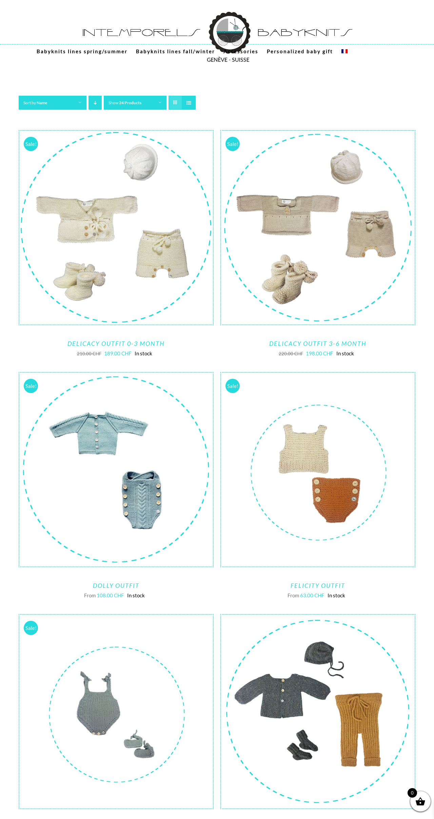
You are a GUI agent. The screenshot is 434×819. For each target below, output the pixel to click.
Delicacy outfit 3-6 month (318, 343)
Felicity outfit (318, 585)
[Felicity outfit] (318, 378)
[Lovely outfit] (116, 620)
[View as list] (188, 102)
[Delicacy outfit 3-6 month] (318, 136)
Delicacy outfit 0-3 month (116, 343)
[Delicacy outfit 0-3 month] (116, 136)
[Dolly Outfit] (116, 378)
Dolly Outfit (116, 585)
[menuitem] (344, 51)
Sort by (35, 102)
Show (124, 102)
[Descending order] (95, 103)
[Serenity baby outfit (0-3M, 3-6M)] (318, 620)
